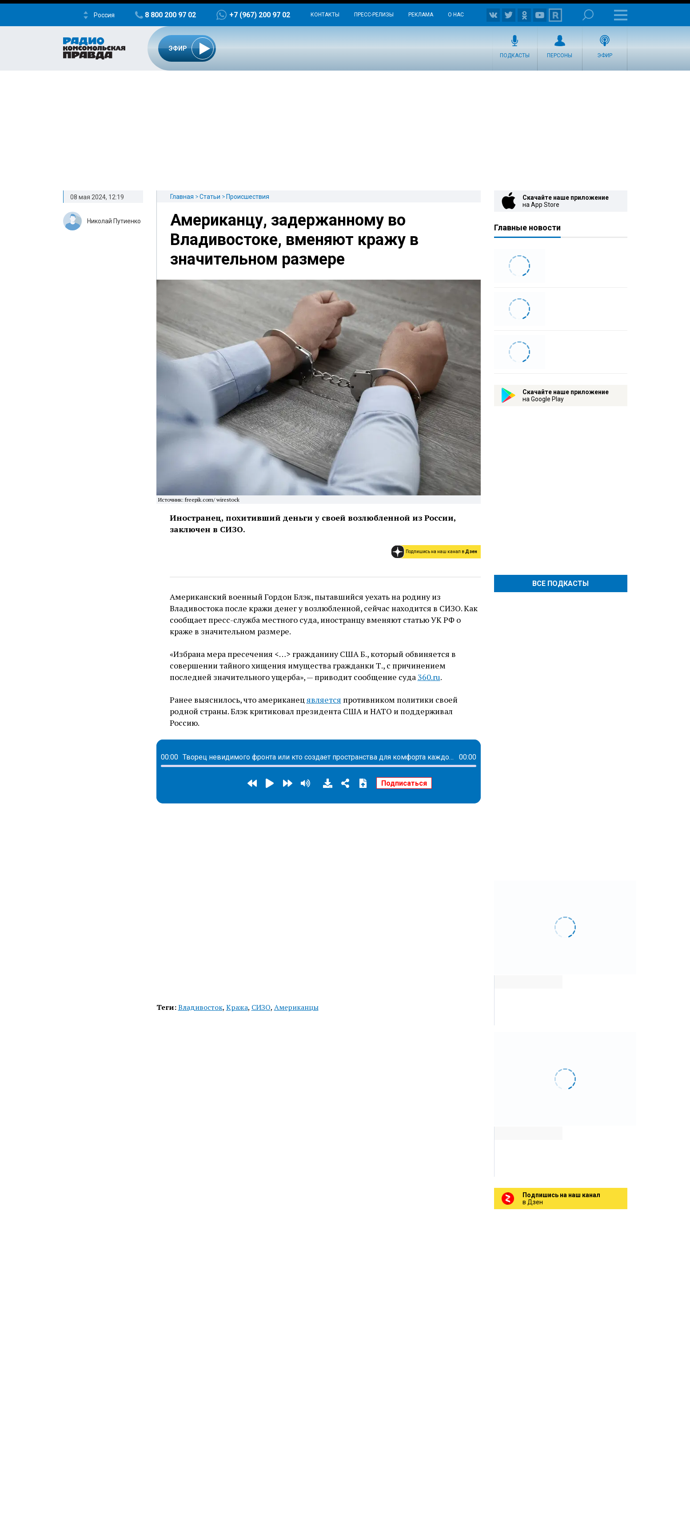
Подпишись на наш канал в (441, 551)
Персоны (559, 55)
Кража (237, 1007)
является (324, 699)
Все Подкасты (560, 583)
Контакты (325, 15)
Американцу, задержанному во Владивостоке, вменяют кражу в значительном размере (294, 240)
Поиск (588, 14)
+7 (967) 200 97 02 (259, 15)
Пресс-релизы (374, 15)
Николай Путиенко (114, 221)
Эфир (604, 55)
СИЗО (261, 1007)
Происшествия (247, 196)
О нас (456, 15)
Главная (182, 196)
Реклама (420, 15)
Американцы (296, 1007)
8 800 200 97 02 (170, 15)
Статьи (209, 196)
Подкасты (515, 55)
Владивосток (200, 1007)
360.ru (429, 677)
